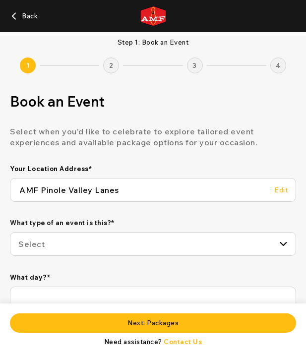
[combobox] (153, 244)
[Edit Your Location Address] (281, 190)
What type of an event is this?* (62, 223)
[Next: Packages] (153, 323)
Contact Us (183, 342)
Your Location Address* (51, 169)
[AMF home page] (153, 16)
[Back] (24, 16)
